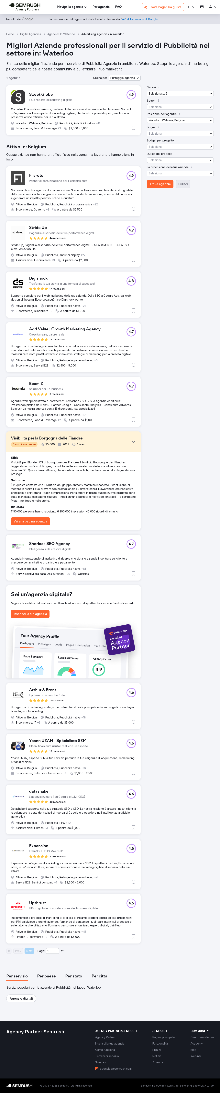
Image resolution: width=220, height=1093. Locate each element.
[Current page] (52, 951)
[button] (191, 7)
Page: (41, 951)
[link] (101, 7)
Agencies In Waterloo (61, 34)
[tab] (17, 976)
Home (10, 34)
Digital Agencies (30, 34)
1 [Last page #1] (64, 951)
